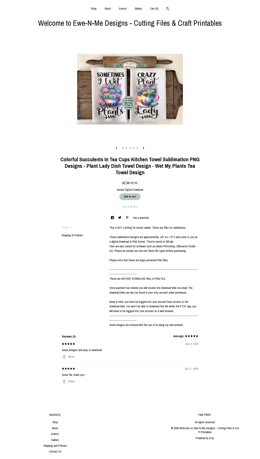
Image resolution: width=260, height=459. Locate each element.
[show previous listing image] (116, 148)
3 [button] (130, 148)
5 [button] (137, 148)
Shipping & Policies (72, 235)
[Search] (167, 9)
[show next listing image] (143, 148)
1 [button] (123, 148)
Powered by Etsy (205, 438)
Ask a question (141, 218)
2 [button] (126, 148)
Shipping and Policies (55, 446)
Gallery (138, 8)
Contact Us (55, 451)
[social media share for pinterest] (127, 218)
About (108, 8)
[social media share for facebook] (113, 218)
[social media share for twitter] (120, 218)
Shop (94, 8)
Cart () (154, 8)
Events (123, 8)
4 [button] (134, 148)
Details (67, 227)
